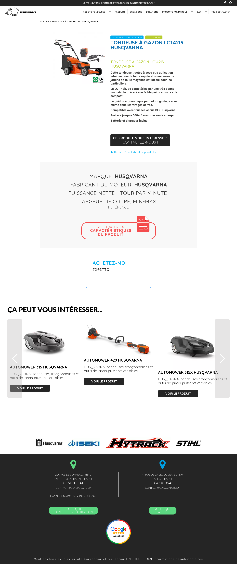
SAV (199, 12)
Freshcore (135, 559)
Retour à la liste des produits (133, 152)
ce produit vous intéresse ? (140, 140)
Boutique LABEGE (162, 510)
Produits (120, 12)
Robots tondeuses (94, 12)
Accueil (44, 21)
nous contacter (220, 12)
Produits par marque (174, 12)
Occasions (136, 12)
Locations (152, 12)
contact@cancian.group (73, 487)
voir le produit (30, 388)
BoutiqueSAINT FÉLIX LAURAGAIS (73, 510)
